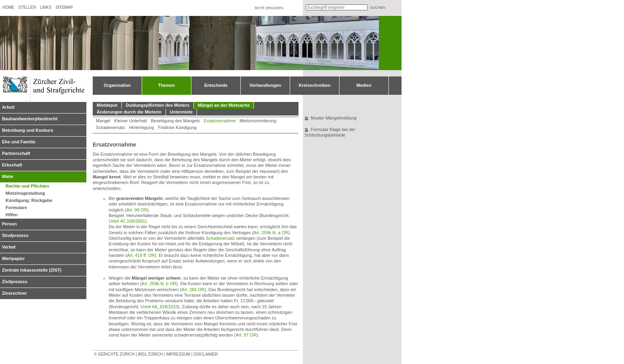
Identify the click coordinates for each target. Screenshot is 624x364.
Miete (7, 176)
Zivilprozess (14, 281)
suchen (377, 8)
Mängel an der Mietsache (224, 105)
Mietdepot (107, 105)
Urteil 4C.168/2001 (127, 221)
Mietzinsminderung (258, 120)
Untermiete (181, 112)
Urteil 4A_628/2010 (159, 306)
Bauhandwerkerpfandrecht (29, 118)
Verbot (9, 247)
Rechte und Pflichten (27, 186)
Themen (166, 85)
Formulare (16, 207)
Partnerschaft (16, 153)
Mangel (103, 120)
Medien (364, 85)
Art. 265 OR (193, 289)
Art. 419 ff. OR (141, 255)
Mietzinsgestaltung (25, 193)
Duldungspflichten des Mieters (157, 105)
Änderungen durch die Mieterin (129, 112)
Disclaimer (205, 354)
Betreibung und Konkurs (27, 130)
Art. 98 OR (137, 209)
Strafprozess (15, 235)
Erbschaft (12, 164)
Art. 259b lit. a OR (271, 232)
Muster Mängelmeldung (334, 117)
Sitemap (64, 7)
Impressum (178, 354)
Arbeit (8, 107)
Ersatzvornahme (220, 120)
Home (8, 7)
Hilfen (12, 214)
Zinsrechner (14, 293)
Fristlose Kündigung (177, 127)
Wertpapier (13, 258)
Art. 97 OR (246, 335)
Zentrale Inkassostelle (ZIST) (31, 270)
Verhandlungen (265, 85)
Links (45, 7)
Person (9, 223)
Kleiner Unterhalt (130, 120)
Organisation (117, 85)
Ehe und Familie (18, 141)
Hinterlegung (141, 127)
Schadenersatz (110, 127)
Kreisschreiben (314, 85)
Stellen (27, 7)
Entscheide (216, 85)
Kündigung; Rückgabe (29, 200)
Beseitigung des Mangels (175, 120)
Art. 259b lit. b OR (159, 283)
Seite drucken (268, 8)
